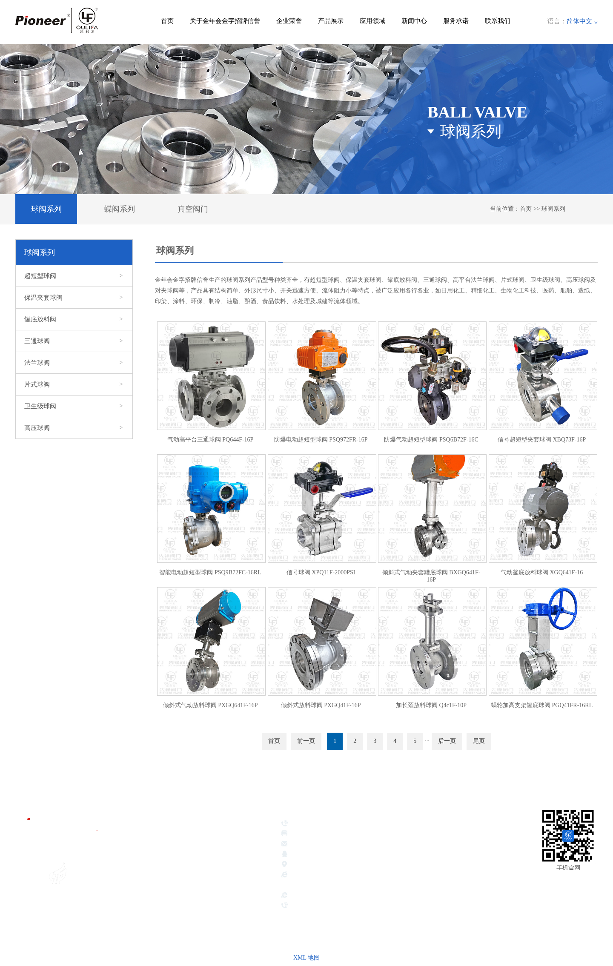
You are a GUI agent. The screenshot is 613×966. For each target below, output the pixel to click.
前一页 (306, 741)
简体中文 (579, 21)
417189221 (356, 854)
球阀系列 (46, 209)
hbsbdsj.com (306, 895)
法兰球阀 (74, 362)
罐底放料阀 (74, 319)
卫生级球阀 (74, 406)
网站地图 (585, 900)
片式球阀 (74, 384)
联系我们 (497, 20)
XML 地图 (306, 958)
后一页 (447, 741)
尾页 (479, 741)
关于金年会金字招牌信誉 (225, 20)
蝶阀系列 (119, 209)
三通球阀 (74, 341)
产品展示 (331, 20)
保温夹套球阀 (74, 297)
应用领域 (372, 20)
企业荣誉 (289, 20)
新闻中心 (414, 20)
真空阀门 (193, 209)
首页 (167, 20)
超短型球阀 (74, 276)
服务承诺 (456, 20)
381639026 (323, 854)
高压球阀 (74, 428)
